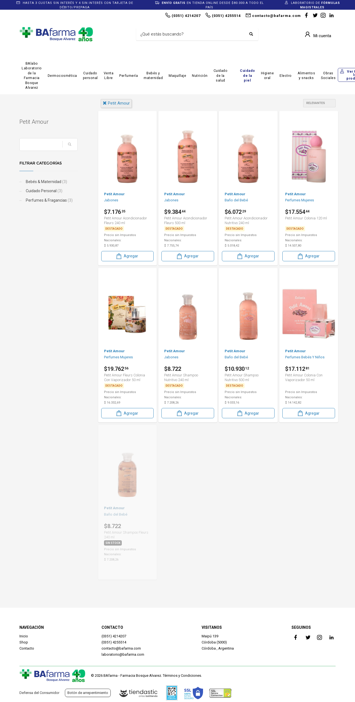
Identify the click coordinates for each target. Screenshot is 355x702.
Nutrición (200, 76)
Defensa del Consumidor (39, 693)
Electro (286, 76)
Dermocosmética (62, 76)
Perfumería (128, 76)
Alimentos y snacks (306, 75)
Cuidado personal (90, 75)
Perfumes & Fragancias (49, 200)
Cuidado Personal (43, 191)
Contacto (26, 648)
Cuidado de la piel (247, 75)
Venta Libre (109, 75)
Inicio (23, 636)
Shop (23, 642)
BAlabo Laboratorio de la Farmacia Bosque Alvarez (32, 75)
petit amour (116, 103)
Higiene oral (267, 75)
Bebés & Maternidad (46, 181)
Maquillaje (177, 76)
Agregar (126, 256)
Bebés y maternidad (153, 75)
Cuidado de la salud (221, 75)
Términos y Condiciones (182, 675)
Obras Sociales (328, 75)
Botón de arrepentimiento (87, 693)
